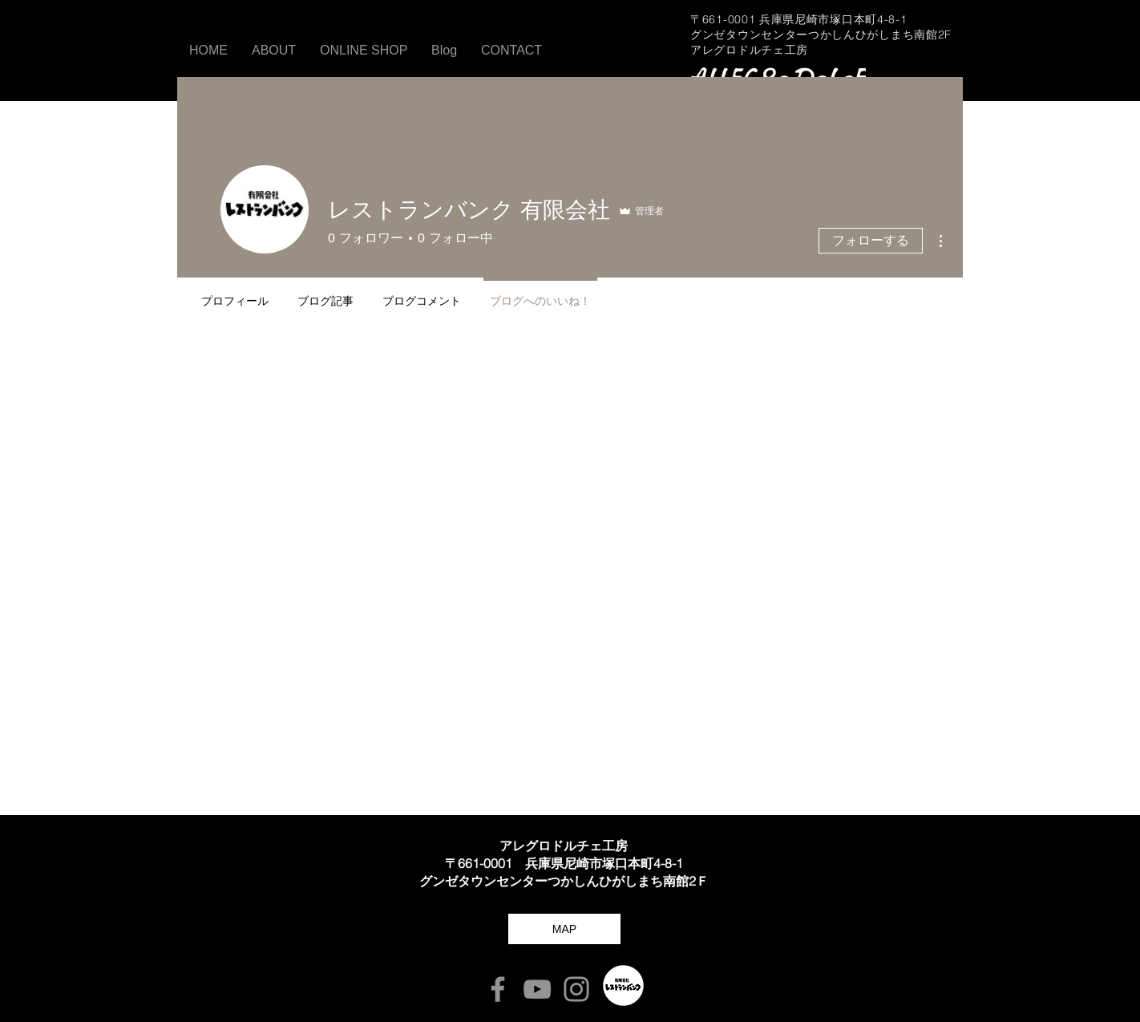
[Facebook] (498, 989)
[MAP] (564, 929)
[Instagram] (576, 989)
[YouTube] (537, 989)
